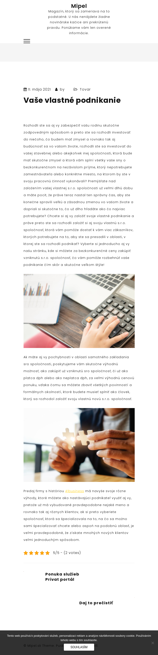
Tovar (85, 89)
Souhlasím (78, 647)
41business (74, 491)
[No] (152, 643)
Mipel (79, 6)
